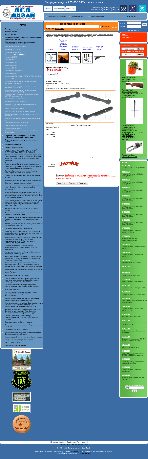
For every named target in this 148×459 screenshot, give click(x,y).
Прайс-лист (71, 442)
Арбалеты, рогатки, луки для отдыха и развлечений (23, 180)
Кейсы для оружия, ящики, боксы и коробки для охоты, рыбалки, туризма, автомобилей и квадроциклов (22, 187)
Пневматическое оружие (13, 49)
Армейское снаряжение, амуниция (16, 123)
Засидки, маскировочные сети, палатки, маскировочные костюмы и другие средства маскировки (21, 247)
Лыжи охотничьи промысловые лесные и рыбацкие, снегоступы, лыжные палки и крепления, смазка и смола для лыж (24, 270)
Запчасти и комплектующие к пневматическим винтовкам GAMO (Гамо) (20, 82)
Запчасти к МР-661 (11, 68)
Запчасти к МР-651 (11, 60)
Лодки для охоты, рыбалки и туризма (18, 322)
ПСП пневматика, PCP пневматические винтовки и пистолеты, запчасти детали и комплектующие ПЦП (23, 219)
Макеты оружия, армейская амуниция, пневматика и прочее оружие (71, 35)
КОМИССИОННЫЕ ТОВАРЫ (15, 345)
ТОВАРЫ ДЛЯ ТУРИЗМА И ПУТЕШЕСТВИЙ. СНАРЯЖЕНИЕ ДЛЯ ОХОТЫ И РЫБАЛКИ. (21, 151)
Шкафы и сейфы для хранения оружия (19, 340)
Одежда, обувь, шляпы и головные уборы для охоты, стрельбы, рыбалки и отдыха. (21, 171)
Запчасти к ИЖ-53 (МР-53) (83, 36)
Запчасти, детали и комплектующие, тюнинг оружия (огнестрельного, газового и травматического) (21, 293)
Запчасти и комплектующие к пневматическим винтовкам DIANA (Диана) (20, 86)
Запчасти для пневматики (13, 52)
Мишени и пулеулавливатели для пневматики (20, 111)
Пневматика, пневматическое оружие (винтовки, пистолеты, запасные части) (22, 213)
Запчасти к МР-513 (11, 73)
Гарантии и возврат (78, 16)
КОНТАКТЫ (70, 9)
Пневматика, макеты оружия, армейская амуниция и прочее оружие (63, 44)
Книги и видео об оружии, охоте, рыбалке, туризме (23, 337)
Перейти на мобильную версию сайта (74, 444)
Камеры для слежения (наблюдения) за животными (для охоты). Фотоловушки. (23, 252)
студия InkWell (85, 453)
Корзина (62, 442)
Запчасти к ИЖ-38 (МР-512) (14, 71)
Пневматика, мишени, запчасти (15, 46)
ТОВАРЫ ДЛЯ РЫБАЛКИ (14, 147)
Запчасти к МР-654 (11, 62)
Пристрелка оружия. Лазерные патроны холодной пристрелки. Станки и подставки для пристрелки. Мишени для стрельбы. (23, 258)
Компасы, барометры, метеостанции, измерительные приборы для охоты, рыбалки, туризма (22, 317)
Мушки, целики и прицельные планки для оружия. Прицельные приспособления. (23, 333)
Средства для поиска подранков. (17, 329)
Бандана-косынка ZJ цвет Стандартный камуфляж (129, 79)
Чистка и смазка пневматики (14, 108)
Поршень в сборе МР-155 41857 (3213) (129, 156)
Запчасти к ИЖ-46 (11, 57)
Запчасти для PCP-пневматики (15, 99)
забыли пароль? (134, 30)
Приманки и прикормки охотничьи (17, 275)
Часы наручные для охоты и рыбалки (18, 183)
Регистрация (59, 9)
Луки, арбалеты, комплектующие (16, 125)
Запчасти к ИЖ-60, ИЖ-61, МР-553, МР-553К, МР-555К (23, 76)
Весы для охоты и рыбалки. (15, 289)
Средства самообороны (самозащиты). (19, 228)
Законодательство (97, 16)
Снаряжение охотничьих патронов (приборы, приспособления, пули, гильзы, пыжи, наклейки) (22, 285)
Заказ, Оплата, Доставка (56, 16)
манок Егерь (59, 29)
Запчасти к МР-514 (11, 79)
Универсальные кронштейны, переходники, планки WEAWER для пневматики (22, 95)
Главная (48, 9)
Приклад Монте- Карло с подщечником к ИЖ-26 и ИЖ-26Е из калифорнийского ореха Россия (130, 93)
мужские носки (75, 451)
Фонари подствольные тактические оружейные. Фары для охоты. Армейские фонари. (22, 299)
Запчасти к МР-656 (11, 65)
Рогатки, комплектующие (13, 128)
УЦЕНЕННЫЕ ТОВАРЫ (13, 343)
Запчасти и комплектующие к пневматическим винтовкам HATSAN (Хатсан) (20, 91)
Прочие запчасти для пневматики (16, 101)
